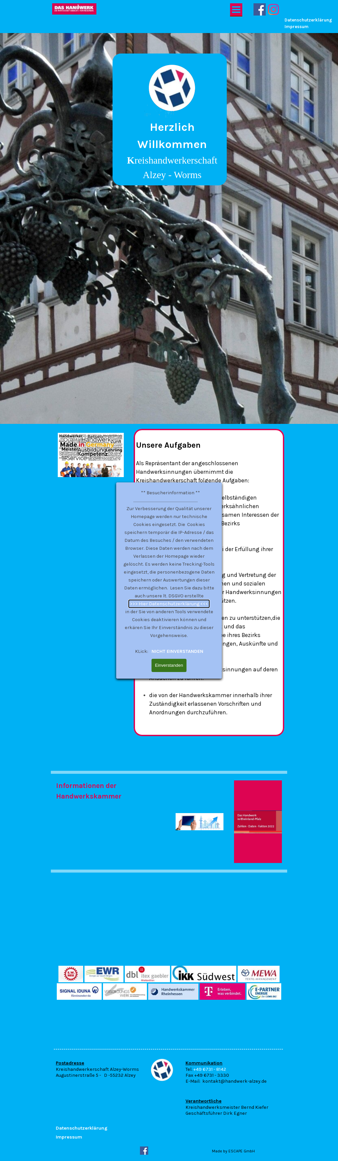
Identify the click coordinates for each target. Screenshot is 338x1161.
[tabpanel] (170, 118)
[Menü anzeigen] (236, 10)
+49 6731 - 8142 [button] (209, 1069)
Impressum (297, 26)
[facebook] (260, 9)
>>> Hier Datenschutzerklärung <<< (169, 389)
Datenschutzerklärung (308, 20)
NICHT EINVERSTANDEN (176, 436)
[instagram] (273, 9)
